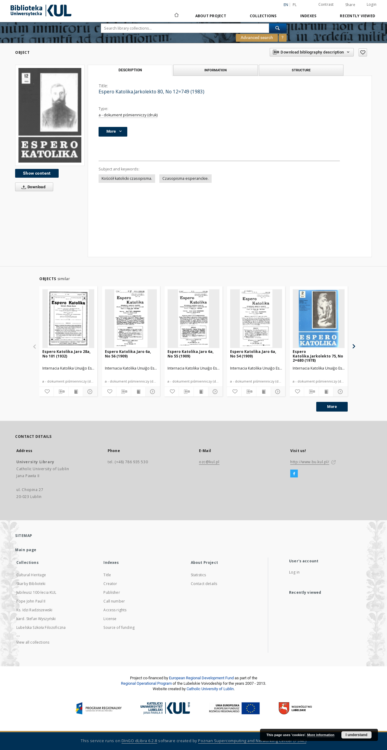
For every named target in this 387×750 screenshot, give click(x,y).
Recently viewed (357, 15)
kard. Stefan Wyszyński (36, 618)
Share (350, 4)
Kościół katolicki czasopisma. (127, 178)
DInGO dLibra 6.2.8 (139, 740)
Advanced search (257, 37)
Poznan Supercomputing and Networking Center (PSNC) (252, 740)
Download (32, 187)
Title (107, 574)
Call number (114, 601)
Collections (263, 15)
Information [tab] (215, 70)
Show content (37, 173)
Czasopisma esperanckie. (185, 178)
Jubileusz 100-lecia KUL (36, 592)
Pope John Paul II (31, 601)
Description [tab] (130, 70)
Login (371, 4)
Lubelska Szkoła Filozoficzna (41, 627)
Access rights (114, 610)
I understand (356, 735)
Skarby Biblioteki (31, 583)
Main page (26, 549)
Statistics (198, 574)
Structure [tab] (301, 70)
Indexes (308, 15)
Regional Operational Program (146, 683)
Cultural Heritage (31, 574)
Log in (294, 572)
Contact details (204, 583)
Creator (110, 583)
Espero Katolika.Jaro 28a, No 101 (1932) (66, 353)
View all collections (32, 642)
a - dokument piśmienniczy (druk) (128, 115)
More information (320, 735)
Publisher (111, 592)
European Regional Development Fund (201, 678)
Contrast (326, 4)
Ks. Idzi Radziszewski (34, 610)
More (332, 406)
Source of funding (119, 627)
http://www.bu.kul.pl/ (309, 461)
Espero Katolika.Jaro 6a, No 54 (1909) (253, 353)
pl (295, 5)
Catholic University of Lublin (210, 689)
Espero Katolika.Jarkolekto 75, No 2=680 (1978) (318, 356)
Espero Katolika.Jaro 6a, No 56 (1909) (128, 353)
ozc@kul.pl (209, 461)
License (109, 618)
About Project (210, 15)
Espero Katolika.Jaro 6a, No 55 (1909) (190, 353)
